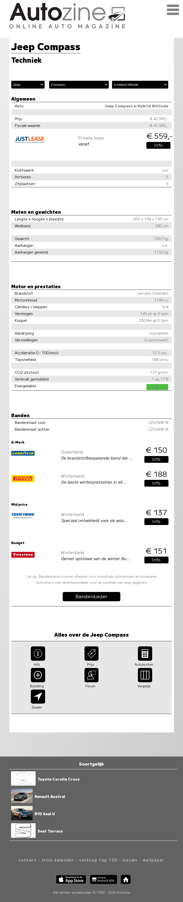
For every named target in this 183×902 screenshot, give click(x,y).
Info (158, 145)
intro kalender (58, 859)
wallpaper (153, 859)
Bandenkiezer (91, 596)
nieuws (130, 859)
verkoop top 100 (98, 859)
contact (28, 859)
